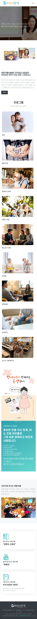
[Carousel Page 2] (17, 421)
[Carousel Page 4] (21, 421)
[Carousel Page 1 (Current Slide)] (16, 421)
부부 (3, 135)
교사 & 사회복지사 (8, 360)
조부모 (4, 276)
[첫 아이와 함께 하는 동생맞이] (18, 395)
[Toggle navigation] (33, 3)
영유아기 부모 (6, 191)
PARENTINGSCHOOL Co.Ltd (27, 616)
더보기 (4, 92)
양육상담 (5, 304)
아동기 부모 (6, 220)
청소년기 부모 (6, 248)
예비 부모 (5, 163)
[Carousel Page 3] (19, 421)
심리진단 (5, 332)
